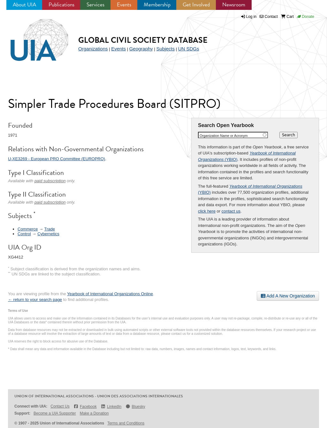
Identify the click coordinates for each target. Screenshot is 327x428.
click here (207, 211)
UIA (32, 36)
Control (24, 233)
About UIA (24, 5)
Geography (141, 48)
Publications (61, 5)
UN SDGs (188, 48)
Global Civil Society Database (143, 40)
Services (95, 5)
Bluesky (135, 406)
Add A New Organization (288, 295)
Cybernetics (48, 233)
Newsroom (233, 5)
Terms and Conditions (125, 423)
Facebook (85, 406)
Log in (251, 16)
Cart (287, 16)
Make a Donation (94, 413)
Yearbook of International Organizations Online (110, 293)
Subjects (165, 48)
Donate (305, 16)
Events (124, 5)
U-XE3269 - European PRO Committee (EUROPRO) (56, 158)
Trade (49, 229)
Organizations (93, 48)
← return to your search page (35, 299)
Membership (157, 5)
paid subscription (50, 180)
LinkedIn (111, 406)
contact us (231, 211)
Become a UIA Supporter (55, 413)
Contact (269, 16)
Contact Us (59, 406)
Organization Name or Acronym (224, 136)
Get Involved (196, 5)
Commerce (28, 229)
